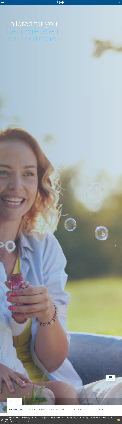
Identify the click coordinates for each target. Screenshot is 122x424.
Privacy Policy (10, 422)
